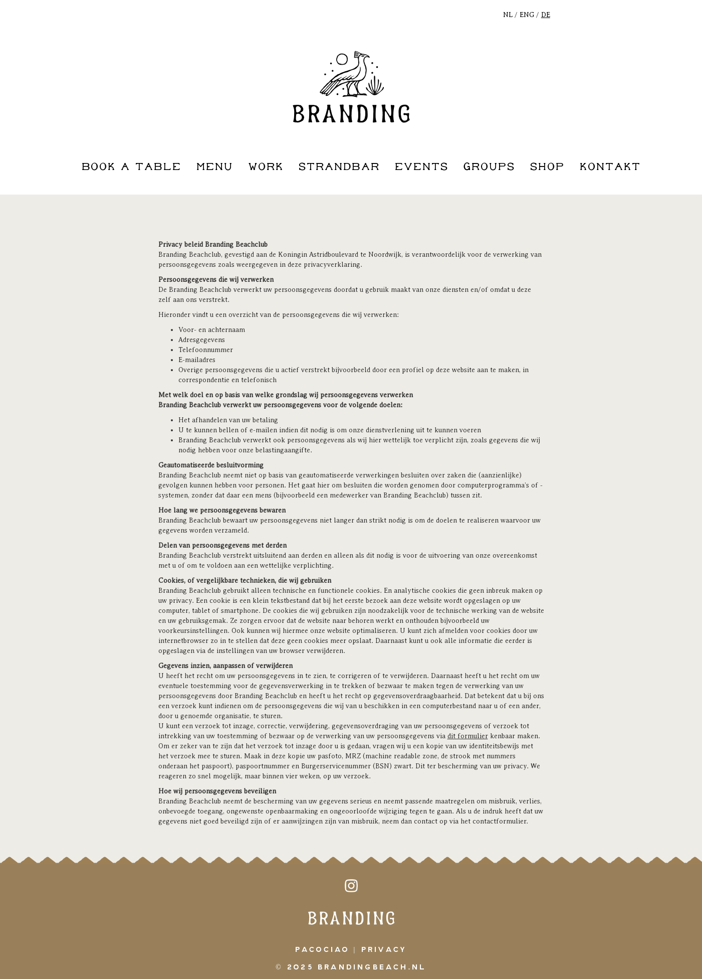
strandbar (339, 167)
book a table (132, 167)
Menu (214, 167)
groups (489, 167)
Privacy (384, 949)
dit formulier (467, 736)
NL (508, 15)
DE (545, 15)
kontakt (610, 167)
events (421, 167)
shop (547, 167)
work (266, 167)
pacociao (322, 949)
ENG (527, 15)
